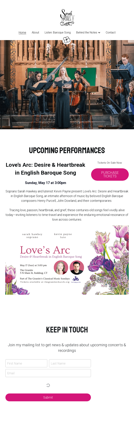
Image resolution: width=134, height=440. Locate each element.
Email (10, 373)
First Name (14, 363)
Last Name (58, 363)
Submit (48, 397)
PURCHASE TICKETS (110, 174)
